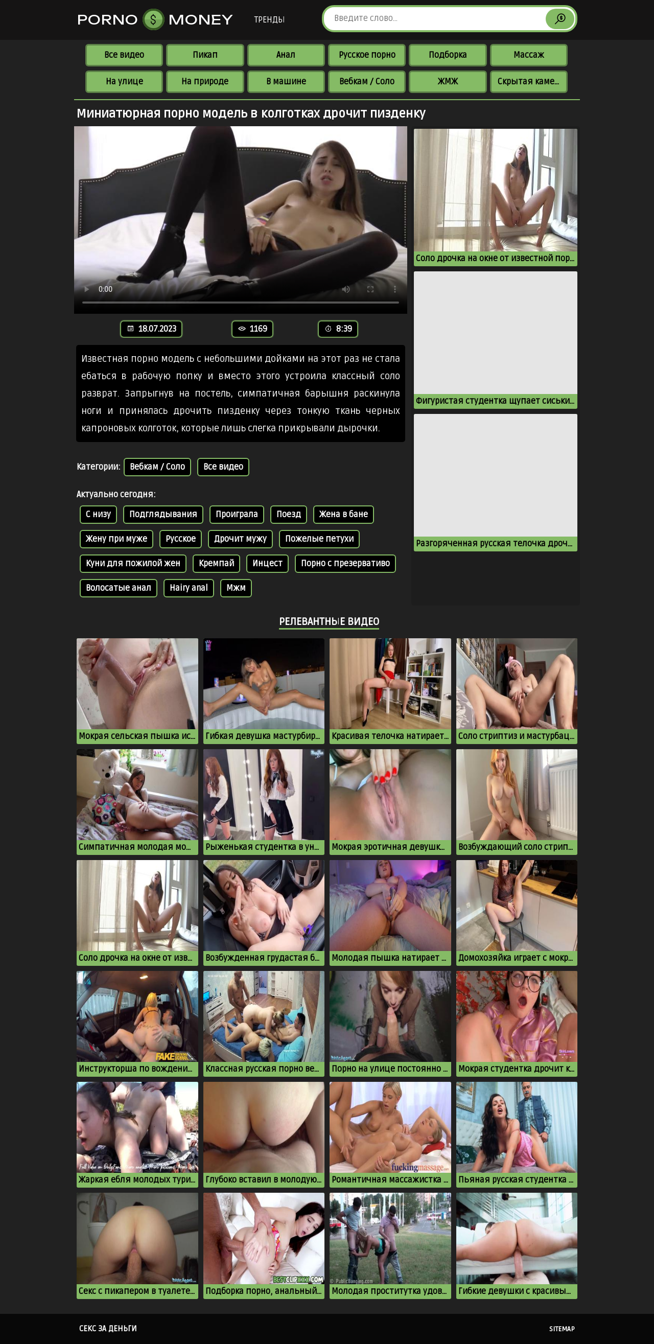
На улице (124, 82)
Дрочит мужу (240, 539)
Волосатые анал (118, 588)
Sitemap (562, 1329)
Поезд (288, 514)
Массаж (528, 55)
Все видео (124, 55)
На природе (204, 82)
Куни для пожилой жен (133, 564)
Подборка (448, 55)
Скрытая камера (531, 82)
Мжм (236, 588)
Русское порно (367, 55)
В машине (286, 82)
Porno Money (155, 19)
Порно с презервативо (345, 564)
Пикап (205, 55)
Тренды (269, 20)
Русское (181, 539)
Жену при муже (116, 539)
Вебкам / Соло (366, 82)
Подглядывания (163, 514)
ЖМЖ (448, 82)
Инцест (267, 564)
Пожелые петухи (319, 539)
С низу (98, 514)
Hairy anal (189, 588)
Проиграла (237, 514)
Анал (285, 55)
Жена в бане (343, 514)
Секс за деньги (108, 1328)
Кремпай (216, 564)
